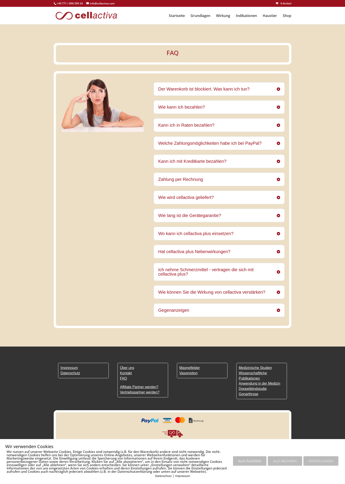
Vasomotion (188, 373)
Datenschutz (163, 476)
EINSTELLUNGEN (321, 461)
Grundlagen (200, 16)
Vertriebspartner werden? (140, 392)
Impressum (182, 476)
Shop (287, 16)
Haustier (270, 16)
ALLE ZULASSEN (249, 461)
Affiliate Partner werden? (139, 387)
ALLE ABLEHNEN (285, 461)
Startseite (177, 16)
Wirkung (223, 16)
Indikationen (246, 16)
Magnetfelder (189, 368)
